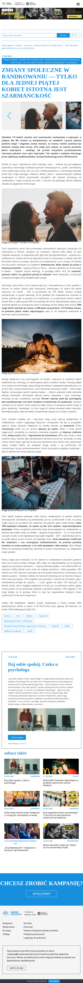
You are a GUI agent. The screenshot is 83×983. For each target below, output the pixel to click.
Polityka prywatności (34, 934)
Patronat (28, 926)
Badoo (67, 626)
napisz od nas (16, 968)
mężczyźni (43, 616)
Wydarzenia (8, 926)
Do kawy (7, 930)
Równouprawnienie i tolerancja (60, 62)
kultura (7, 616)
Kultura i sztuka (35, 62)
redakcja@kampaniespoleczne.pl (23, 954)
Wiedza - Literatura (20, 60)
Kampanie (23, 743)
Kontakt (28, 923)
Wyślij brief (42, 894)
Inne (41, 60)
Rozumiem (54, 981)
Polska (34, 60)
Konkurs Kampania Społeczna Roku (41, 930)
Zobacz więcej (17, 737)
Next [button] (74, 116)
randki (30, 631)
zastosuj (63, 35)
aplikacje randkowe (12, 631)
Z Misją (6, 934)
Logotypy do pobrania (35, 937)
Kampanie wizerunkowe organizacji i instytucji (25, 626)
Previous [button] (9, 116)
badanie (55, 626)
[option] (41, 116)
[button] (78, 3)
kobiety (29, 616)
